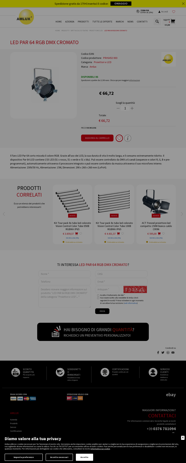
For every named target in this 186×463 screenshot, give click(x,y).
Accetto (84, 457)
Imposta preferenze (24, 457)
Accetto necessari (59, 457)
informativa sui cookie (100, 448)
